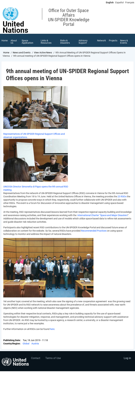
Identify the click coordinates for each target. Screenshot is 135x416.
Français (129, 2)
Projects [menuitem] (113, 40)
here (52, 329)
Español (119, 2)
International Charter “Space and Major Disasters (102, 215)
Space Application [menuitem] (27, 41)
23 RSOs (122, 196)
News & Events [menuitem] (124, 41)
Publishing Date (11, 340)
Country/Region (11, 343)
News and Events (21, 52)
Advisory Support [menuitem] (83, 41)
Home (6, 52)
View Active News (43, 52)
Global (26, 343)
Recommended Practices (94, 231)
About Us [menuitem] (14, 41)
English (110, 2)
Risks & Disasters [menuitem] (65, 41)
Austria (35, 343)
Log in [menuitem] (127, 358)
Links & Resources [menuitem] (46, 41)
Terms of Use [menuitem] (53, 358)
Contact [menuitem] (35, 358)
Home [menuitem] (4, 40)
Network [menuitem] (101, 40)
